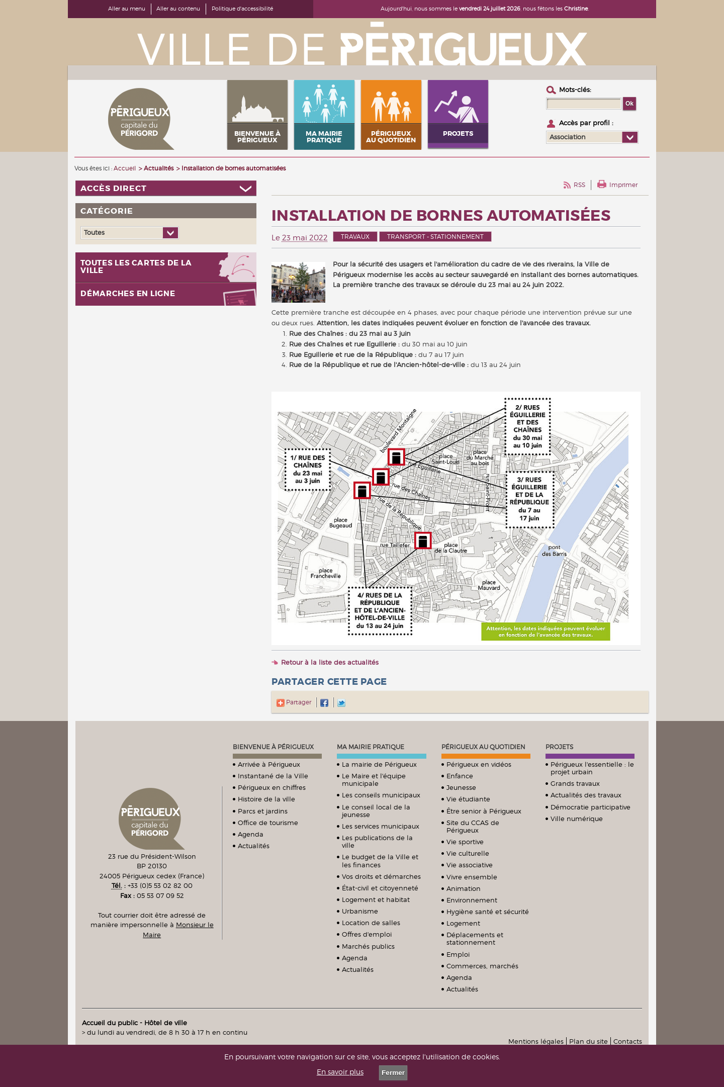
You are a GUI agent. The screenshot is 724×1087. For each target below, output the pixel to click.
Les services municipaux (380, 826)
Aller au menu (126, 8)
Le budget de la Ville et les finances (380, 860)
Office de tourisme (268, 823)
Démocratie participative (590, 807)
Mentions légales (536, 1041)
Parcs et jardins (263, 811)
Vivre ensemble (471, 877)
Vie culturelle (467, 853)
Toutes (94, 232)
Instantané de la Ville (273, 776)
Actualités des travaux (586, 795)
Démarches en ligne (127, 294)
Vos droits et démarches (381, 876)
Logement (463, 923)
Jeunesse (461, 787)
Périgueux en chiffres (272, 787)
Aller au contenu (178, 8)
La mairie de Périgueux (379, 764)
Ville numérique (577, 818)
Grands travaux (575, 783)
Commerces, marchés (482, 966)
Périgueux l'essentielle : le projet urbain (592, 768)
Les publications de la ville (377, 841)
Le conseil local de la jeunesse (376, 811)
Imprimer (623, 185)
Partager (294, 702)
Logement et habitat (376, 899)
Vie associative (469, 865)
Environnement (471, 900)
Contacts (627, 1041)
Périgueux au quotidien (483, 747)
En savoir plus (340, 1072)
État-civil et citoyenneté (380, 888)
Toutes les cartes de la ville (136, 267)
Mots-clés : (575, 89)
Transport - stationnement (435, 236)
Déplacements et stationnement (474, 938)
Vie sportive (465, 842)
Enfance (459, 776)
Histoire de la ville (266, 799)
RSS (579, 185)
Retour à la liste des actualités (330, 662)
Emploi (458, 954)
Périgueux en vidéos (478, 764)
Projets (559, 747)
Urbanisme (360, 911)
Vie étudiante (468, 799)
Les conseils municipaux (381, 795)
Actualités (253, 846)
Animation (463, 888)
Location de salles (371, 923)
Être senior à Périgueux (483, 811)
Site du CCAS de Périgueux (472, 826)
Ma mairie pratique (370, 747)
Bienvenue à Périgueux (273, 747)
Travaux (355, 236)
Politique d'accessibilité (242, 8)
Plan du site (588, 1041)
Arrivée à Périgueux (269, 764)
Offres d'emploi (367, 934)
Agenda (250, 834)
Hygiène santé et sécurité (487, 912)
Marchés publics (368, 946)
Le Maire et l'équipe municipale (374, 779)
